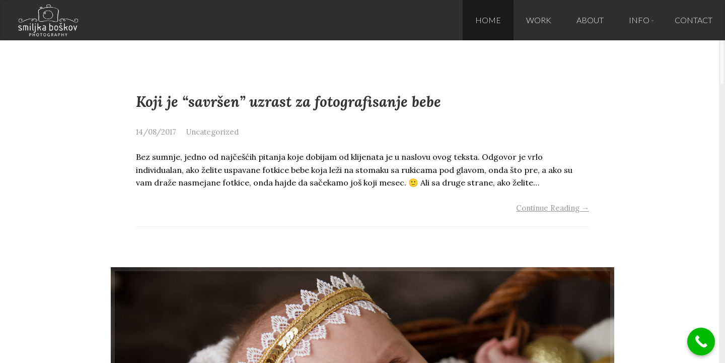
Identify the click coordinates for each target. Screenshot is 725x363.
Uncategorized (212, 132)
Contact (693, 20)
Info (639, 20)
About (590, 20)
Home (488, 20)
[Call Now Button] (701, 341)
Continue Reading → (552, 208)
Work (538, 20)
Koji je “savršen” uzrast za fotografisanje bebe (288, 101)
